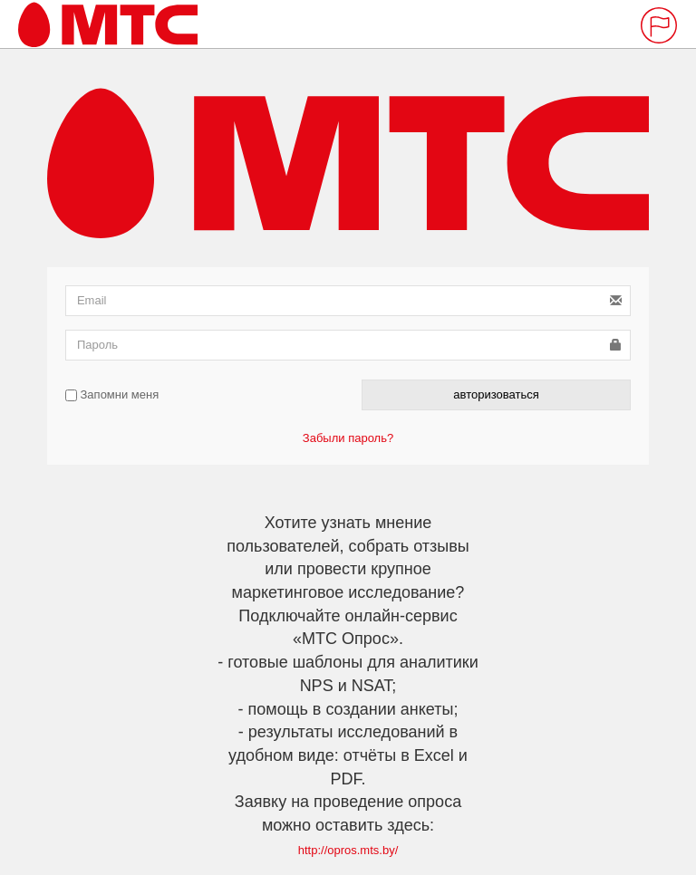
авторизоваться (495, 394)
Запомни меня (112, 394)
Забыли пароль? (348, 438)
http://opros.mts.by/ (348, 850)
